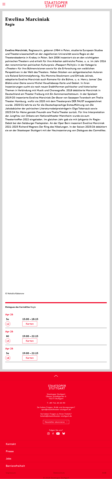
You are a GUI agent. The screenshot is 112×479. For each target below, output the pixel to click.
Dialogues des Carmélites (17, 307)
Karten (30, 323)
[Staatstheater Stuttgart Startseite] (56, 4)
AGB (104, 473)
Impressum (11, 473)
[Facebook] (53, 433)
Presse (10, 451)
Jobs (8, 458)
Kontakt (11, 444)
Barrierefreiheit (15, 465)
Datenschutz (59, 473)
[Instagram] (48, 433)
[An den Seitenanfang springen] (56, 376)
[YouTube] (58, 433)
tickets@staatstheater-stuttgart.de (56, 416)
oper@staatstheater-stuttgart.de (56, 409)
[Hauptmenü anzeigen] (3, 4)
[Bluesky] (63, 433)
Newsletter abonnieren (55, 422)
